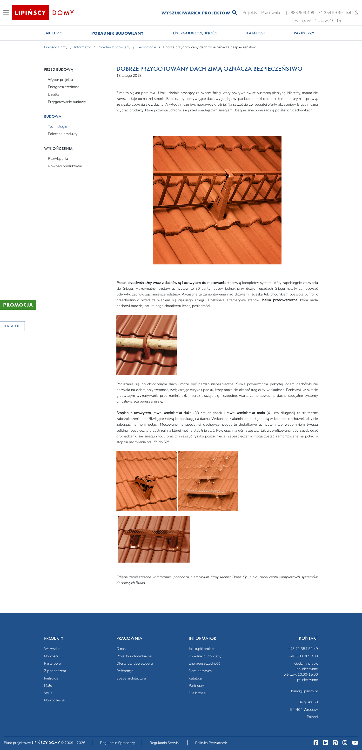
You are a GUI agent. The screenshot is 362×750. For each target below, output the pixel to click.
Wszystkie (52, 648)
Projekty (250, 12)
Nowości (51, 656)
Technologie (57, 126)
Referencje (124, 670)
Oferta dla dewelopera (134, 663)
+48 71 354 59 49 (303, 648)
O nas (121, 648)
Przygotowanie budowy (67, 101)
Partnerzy (304, 33)
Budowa (52, 116)
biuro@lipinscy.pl (304, 691)
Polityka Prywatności (211, 742)
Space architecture (131, 678)
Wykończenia (58, 148)
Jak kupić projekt (202, 648)
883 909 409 (302, 12)
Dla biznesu (198, 693)
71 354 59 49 (330, 12)
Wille (48, 693)
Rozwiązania (58, 158)
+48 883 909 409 (303, 656)
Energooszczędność (195, 33)
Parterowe (52, 663)
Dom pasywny (200, 670)
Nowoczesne (54, 700)
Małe (48, 685)
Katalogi (255, 33)
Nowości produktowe (65, 166)
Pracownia (270, 12)
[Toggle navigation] (7, 12)
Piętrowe (51, 678)
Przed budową (58, 69)
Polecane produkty (63, 133)
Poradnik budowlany (117, 33)
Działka (54, 94)
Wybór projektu (60, 79)
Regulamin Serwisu (165, 742)
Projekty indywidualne (134, 656)
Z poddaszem (55, 670)
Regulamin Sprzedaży (117, 742)
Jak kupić (53, 33)
